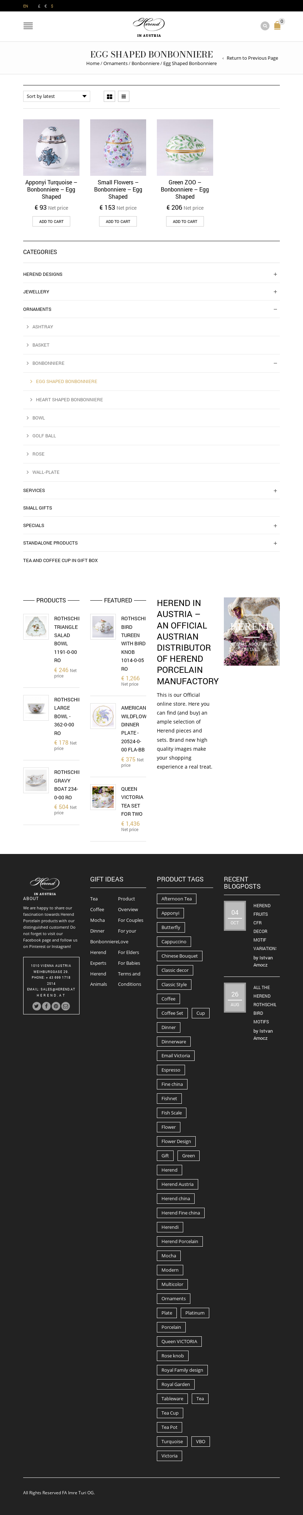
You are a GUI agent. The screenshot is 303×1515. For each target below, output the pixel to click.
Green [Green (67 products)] (188, 1155)
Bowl (38, 417)
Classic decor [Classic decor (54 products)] (175, 970)
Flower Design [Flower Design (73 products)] (176, 1141)
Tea (94, 898)
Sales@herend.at (58, 989)
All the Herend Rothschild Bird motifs (266, 1004)
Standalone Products (50, 543)
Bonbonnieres (105, 941)
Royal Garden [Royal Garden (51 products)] (175, 1384)
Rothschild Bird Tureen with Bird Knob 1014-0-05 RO (136, 643)
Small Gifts (37, 508)
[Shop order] (56, 96)
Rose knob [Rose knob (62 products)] (172, 1355)
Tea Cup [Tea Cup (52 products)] (170, 1413)
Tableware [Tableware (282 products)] (172, 1398)
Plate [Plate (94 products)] (166, 1313)
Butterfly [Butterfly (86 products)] (170, 927)
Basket (41, 345)
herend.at (51, 995)
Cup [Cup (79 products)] (200, 1013)
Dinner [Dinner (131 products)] (168, 1027)
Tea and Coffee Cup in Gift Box (60, 560)
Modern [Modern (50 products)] (170, 1270)
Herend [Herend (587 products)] (169, 1170)
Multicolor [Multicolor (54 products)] (172, 1284)
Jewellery (36, 291)
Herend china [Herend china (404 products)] (175, 1198)
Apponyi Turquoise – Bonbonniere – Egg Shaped (51, 189)
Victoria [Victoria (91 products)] (169, 1455)
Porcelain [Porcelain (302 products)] (171, 1327)
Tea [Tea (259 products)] (200, 1398)
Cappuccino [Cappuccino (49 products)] (173, 941)
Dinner (97, 931)
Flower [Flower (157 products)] (168, 1127)
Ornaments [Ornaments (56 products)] (173, 1298)
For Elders (128, 952)
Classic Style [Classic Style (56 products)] (174, 984)
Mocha (97, 920)
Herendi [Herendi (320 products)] (170, 1227)
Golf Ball (44, 435)
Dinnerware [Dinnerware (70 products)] (173, 1041)
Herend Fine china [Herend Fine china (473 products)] (180, 1212)
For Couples (130, 920)
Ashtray (42, 326)
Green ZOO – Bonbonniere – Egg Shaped (185, 189)
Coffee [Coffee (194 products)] (168, 998)
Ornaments (115, 63)
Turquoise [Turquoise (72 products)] (172, 1441)
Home (92, 63)
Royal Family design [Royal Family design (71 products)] (182, 1370)
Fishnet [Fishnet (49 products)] (169, 1098)
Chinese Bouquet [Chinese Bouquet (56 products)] (179, 956)
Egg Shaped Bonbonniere (66, 381)
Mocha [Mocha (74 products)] (168, 1255)
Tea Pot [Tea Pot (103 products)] (169, 1427)
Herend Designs (42, 274)
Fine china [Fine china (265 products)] (172, 1084)
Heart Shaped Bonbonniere (69, 399)
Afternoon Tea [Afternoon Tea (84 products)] (176, 898)
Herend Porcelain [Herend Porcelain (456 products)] (179, 1241)
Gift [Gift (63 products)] (165, 1155)
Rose (38, 454)
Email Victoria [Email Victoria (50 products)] (175, 1055)
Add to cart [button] (51, 221)
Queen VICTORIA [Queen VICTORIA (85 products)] (179, 1341)
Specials (33, 525)
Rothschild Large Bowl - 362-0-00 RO (69, 716)
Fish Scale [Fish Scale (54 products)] (171, 1112)
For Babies (129, 963)
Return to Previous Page (252, 58)
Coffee (97, 909)
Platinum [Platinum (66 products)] (195, 1313)
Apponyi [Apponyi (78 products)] (170, 913)
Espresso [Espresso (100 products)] (170, 1070)
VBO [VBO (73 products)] (200, 1441)
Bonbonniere (145, 63)
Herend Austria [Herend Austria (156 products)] (177, 1184)
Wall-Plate (46, 472)
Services (34, 490)
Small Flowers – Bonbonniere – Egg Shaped (118, 189)
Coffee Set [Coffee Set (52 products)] (172, 1013)
